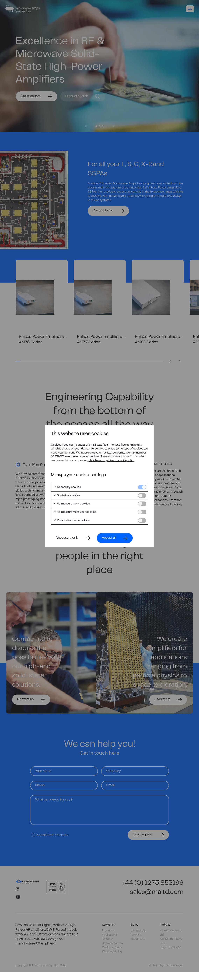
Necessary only (67, 537)
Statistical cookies (66, 495)
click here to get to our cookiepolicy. (112, 460)
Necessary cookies (67, 487)
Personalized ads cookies (71, 520)
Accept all (109, 537)
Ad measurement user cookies (74, 512)
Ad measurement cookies (71, 503)
